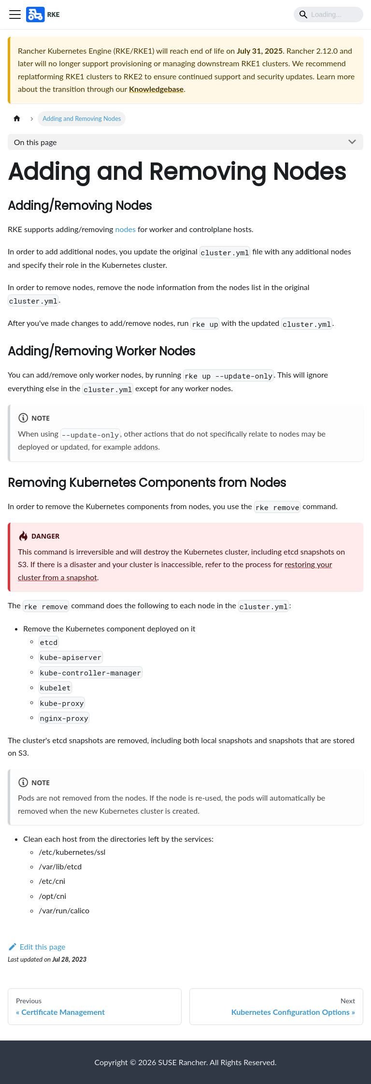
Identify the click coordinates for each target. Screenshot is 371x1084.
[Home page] (17, 118)
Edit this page (36, 946)
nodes (125, 229)
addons (145, 446)
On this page (35, 141)
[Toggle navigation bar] (15, 14)
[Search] (328, 14)
